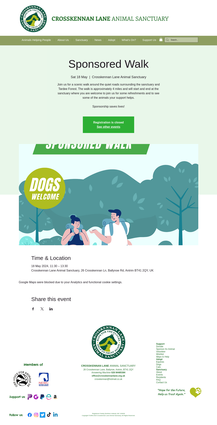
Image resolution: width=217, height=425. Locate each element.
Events (159, 374)
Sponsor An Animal (165, 349)
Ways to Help (162, 356)
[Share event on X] (42, 308)
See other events (108, 126)
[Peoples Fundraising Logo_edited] (29, 397)
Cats (158, 367)
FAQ (158, 380)
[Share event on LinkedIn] (51, 308)
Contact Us (161, 382)
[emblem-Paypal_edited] (42, 397)
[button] (161, 39)
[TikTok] (49, 415)
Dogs (158, 364)
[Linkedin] (55, 415)
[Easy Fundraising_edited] (49, 397)
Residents (161, 377)
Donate (159, 346)
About (159, 372)
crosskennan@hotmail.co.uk (108, 379)
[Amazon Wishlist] (55, 397)
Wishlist (160, 354)
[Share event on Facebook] (33, 308)
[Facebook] (29, 415)
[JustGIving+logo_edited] (36, 397)
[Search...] (180, 40)
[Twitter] (42, 415)
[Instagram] (36, 415)
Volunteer (160, 351)
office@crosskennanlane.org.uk (108, 376)
